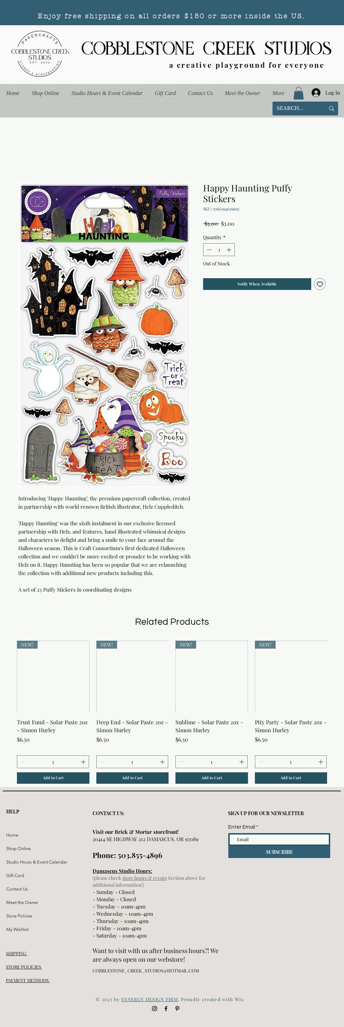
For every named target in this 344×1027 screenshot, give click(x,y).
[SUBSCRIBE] (279, 852)
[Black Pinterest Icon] (177, 1008)
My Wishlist (17, 929)
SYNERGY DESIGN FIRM (149, 999)
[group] (172, 712)
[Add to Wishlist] (320, 284)
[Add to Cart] (53, 778)
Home (12, 835)
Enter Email (241, 827)
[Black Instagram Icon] (154, 1008)
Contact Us (17, 889)
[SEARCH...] (296, 108)
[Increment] (229, 250)
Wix (239, 999)
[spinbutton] (219, 250)
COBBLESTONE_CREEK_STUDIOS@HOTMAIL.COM (146, 970)
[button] (298, 93)
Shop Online (18, 848)
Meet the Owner (22, 902)
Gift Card (15, 875)
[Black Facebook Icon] (166, 1008)
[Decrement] (208, 250)
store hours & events (144, 878)
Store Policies (19, 915)
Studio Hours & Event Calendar (22, 862)
